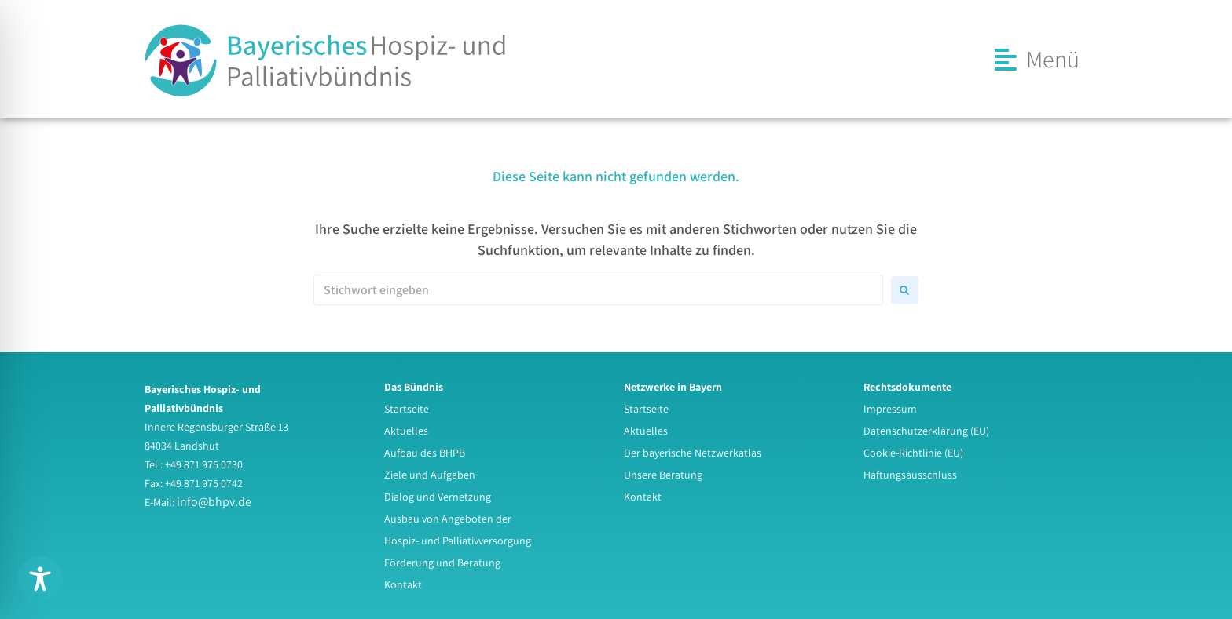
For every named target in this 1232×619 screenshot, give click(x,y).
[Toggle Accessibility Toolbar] (40, 579)
